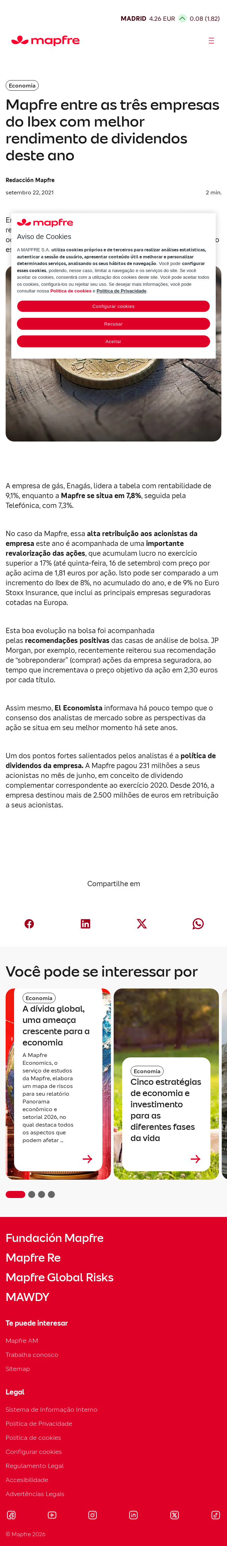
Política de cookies (33, 1438)
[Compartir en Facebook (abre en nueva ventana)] (29, 923)
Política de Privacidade (39, 1423)
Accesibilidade (27, 1480)
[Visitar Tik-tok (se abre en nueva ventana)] (215, 1516)
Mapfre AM (22, 1340)
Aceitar (113, 341)
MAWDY (27, 1297)
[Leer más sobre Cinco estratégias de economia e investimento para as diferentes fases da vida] (166, 1159)
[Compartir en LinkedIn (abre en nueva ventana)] (85, 923)
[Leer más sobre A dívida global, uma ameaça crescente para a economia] (58, 1159)
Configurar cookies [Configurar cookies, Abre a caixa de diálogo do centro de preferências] (113, 306)
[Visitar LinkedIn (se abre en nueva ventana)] (133, 1516)
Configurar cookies (34, 1452)
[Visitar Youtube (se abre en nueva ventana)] (52, 1516)
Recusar (113, 324)
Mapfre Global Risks (59, 1277)
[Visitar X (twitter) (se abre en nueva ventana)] (174, 1516)
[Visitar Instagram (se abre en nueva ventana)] (92, 1516)
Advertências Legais (35, 1494)
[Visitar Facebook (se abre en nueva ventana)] (11, 1516)
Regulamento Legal (35, 1466)
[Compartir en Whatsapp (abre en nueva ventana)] (198, 923)
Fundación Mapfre (54, 1238)
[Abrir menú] (211, 41)
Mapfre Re (33, 1258)
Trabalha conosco (32, 1355)
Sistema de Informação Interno (51, 1409)
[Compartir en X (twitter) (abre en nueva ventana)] (141, 923)
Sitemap (18, 1369)
